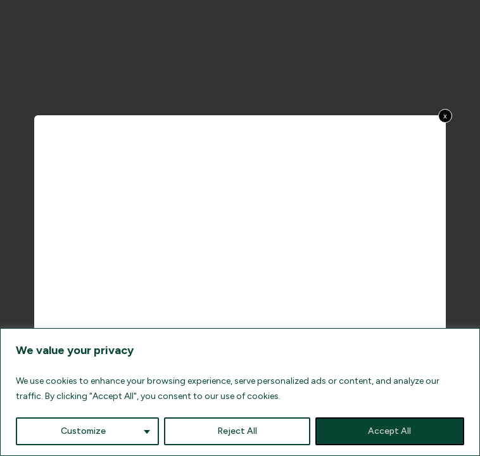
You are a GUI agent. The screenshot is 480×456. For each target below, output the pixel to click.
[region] (240, 392)
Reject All (237, 431)
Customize (83, 431)
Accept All (389, 431)
